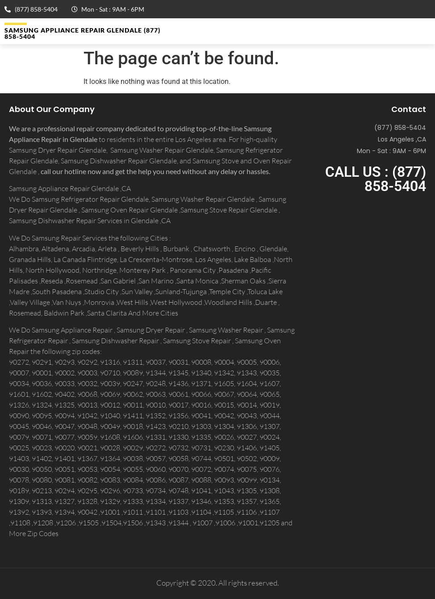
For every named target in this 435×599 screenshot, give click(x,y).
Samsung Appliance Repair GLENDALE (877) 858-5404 (82, 33)
